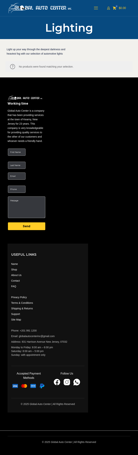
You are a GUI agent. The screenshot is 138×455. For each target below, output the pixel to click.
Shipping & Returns (22, 308)
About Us (16, 275)
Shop (14, 269)
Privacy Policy (19, 297)
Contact (15, 280)
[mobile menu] (96, 8)
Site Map (16, 319)
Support (15, 314)
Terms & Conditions (22, 302)
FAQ (13, 286)
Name (14, 264)
